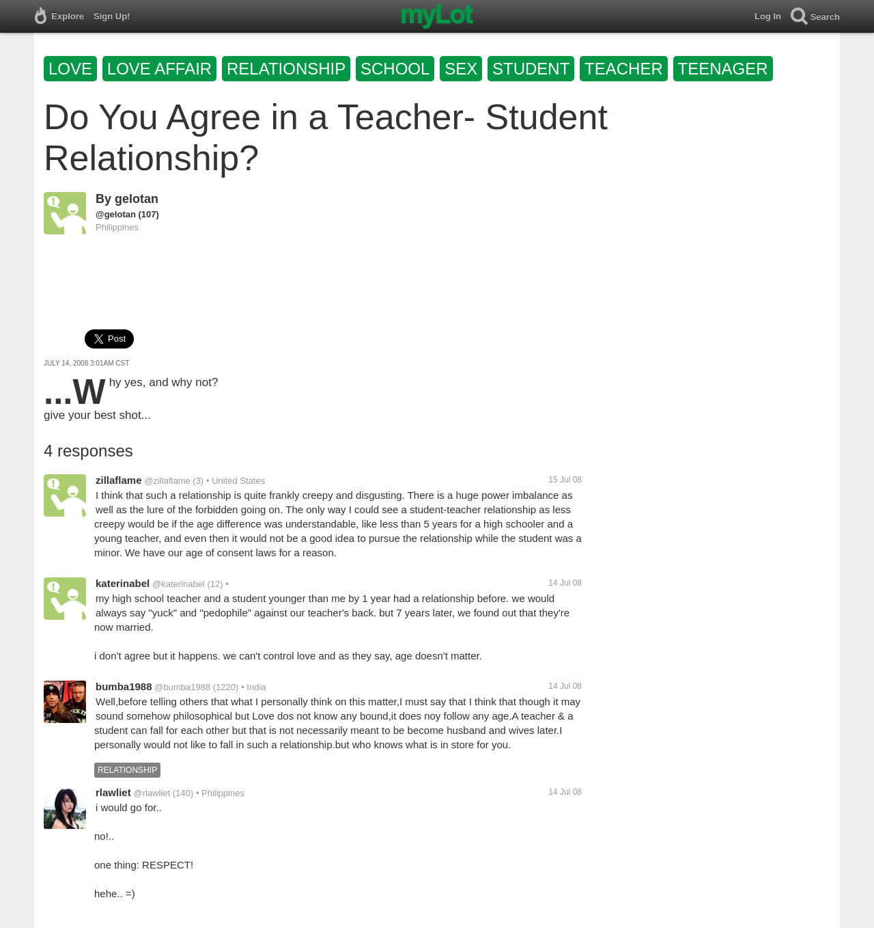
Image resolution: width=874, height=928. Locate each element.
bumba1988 (124, 686)
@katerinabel (178, 584)
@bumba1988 (182, 687)
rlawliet (113, 792)
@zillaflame (167, 481)
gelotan (136, 199)
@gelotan (116, 214)
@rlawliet (151, 793)
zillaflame (119, 480)
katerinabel (123, 583)
